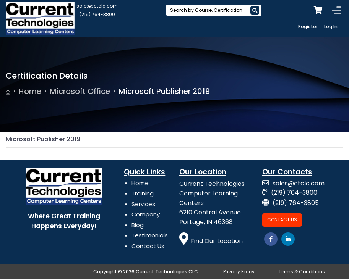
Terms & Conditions (302, 271)
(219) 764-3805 (290, 202)
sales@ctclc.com (97, 6)
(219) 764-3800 (97, 14)
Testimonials (149, 235)
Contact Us (147, 246)
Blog (137, 225)
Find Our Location (211, 241)
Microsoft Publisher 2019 (164, 91)
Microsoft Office (80, 91)
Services (143, 204)
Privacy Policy (239, 271)
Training (142, 193)
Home (30, 91)
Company (145, 214)
